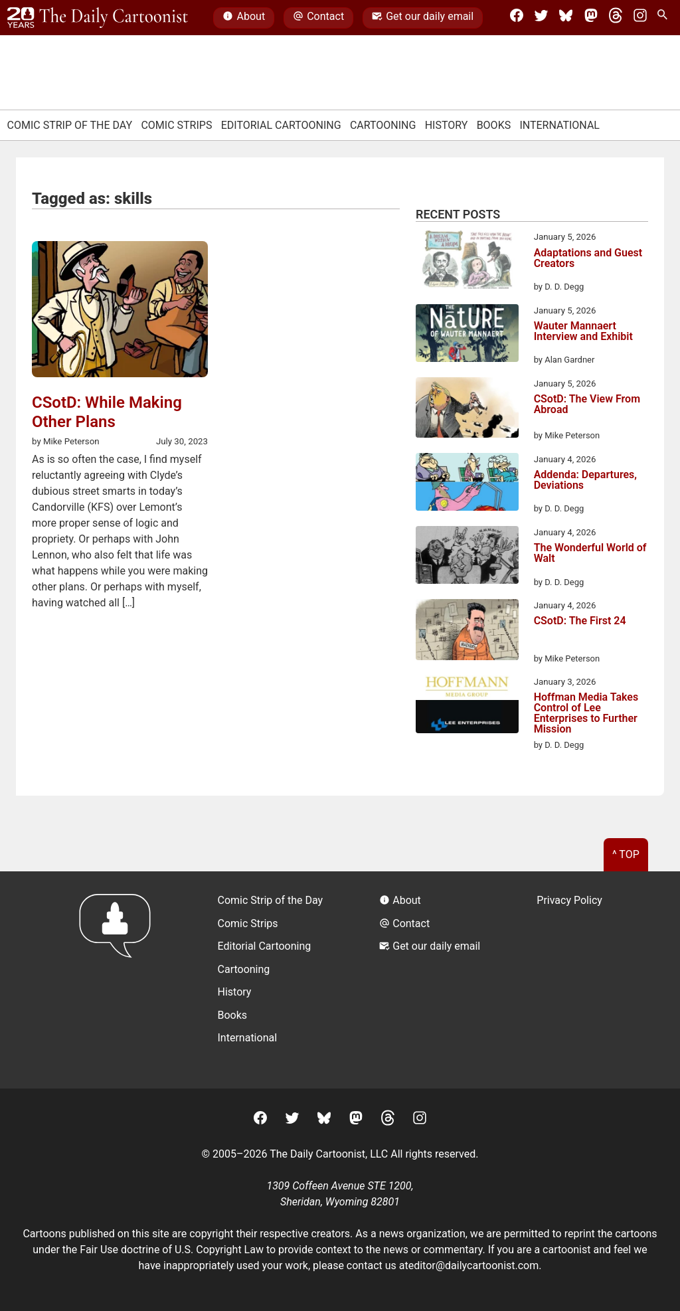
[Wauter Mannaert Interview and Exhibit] (467, 335)
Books (494, 125)
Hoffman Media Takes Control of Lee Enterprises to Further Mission (586, 713)
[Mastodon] (591, 18)
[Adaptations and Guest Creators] (467, 261)
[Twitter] (541, 18)
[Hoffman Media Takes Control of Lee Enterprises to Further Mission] (467, 706)
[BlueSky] (566, 18)
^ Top (625, 854)
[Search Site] (665, 18)
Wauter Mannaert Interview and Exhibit (583, 332)
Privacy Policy (569, 900)
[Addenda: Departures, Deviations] (467, 484)
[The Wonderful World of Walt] (467, 557)
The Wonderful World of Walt (590, 554)
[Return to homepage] (119, 980)
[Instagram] (640, 18)
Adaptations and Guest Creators (588, 259)
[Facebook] (517, 18)
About (243, 18)
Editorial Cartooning (281, 125)
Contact (318, 18)
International (559, 125)
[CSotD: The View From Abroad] (467, 409)
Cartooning (383, 125)
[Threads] (616, 18)
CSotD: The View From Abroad (587, 405)
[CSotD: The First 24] (467, 632)
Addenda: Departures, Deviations (585, 480)
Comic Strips (176, 125)
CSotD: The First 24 (580, 621)
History (446, 125)
